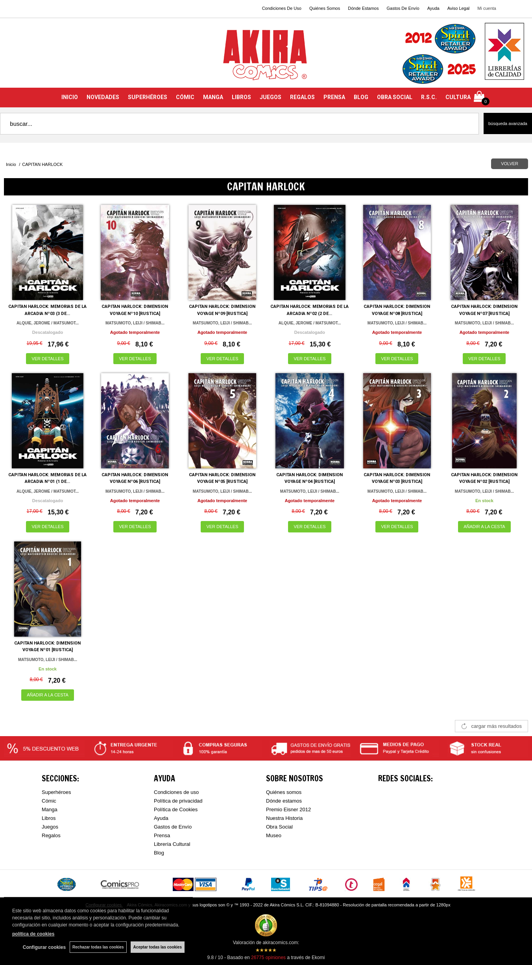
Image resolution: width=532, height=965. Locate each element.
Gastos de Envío (173, 827)
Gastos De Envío (402, 8)
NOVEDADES (103, 97)
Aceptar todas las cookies (157, 947)
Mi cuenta (486, 8)
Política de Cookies (176, 809)
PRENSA (334, 97)
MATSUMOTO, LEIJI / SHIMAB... (134, 323)
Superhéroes (56, 792)
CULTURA (458, 97)
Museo (273, 835)
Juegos (50, 827)
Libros (48, 818)
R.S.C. (429, 97)
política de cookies (33, 934)
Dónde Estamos (363, 8)
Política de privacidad (178, 801)
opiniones (268, 957)
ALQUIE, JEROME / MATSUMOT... (48, 323)
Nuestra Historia (284, 818)
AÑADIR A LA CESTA (484, 526)
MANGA (213, 97)
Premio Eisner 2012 (288, 809)
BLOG (361, 97)
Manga (49, 809)
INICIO (69, 97)
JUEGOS (270, 97)
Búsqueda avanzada (507, 123)
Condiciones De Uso (281, 8)
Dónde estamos (284, 801)
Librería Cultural (172, 844)
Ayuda (433, 8)
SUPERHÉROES (147, 97)
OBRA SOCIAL (394, 97)
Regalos (51, 835)
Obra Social (279, 827)
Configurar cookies (44, 947)
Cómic (49, 801)
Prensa (162, 835)
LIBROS (241, 97)
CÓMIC (185, 97)
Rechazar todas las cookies (98, 947)
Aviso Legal (458, 8)
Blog (159, 853)
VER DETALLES (47, 358)
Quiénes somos (283, 792)
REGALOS (302, 97)
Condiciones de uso (176, 792)
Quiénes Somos (324, 8)
